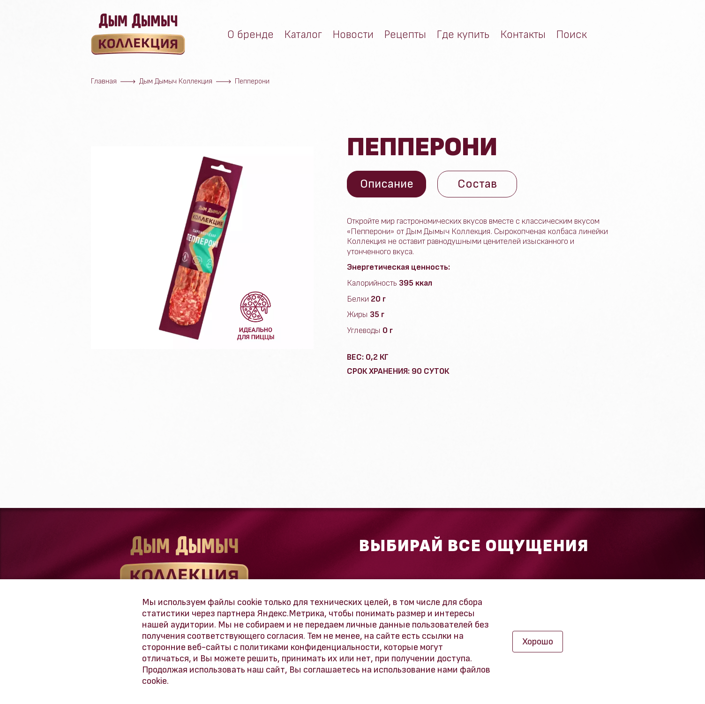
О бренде (250, 36)
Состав (479, 184)
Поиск (571, 36)
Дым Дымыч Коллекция (175, 81)
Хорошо (537, 641)
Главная (104, 81)
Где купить (463, 36)
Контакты (523, 36)
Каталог (303, 36)
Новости (353, 36)
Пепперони (252, 81)
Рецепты (405, 36)
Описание (387, 184)
